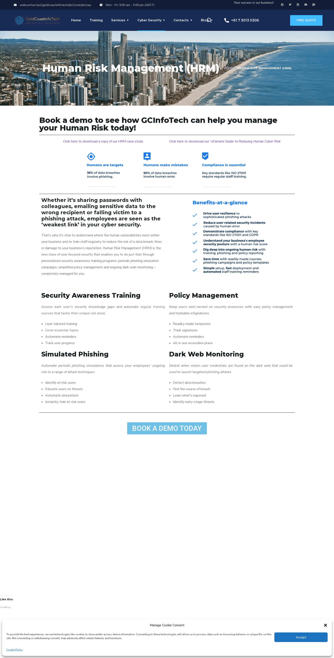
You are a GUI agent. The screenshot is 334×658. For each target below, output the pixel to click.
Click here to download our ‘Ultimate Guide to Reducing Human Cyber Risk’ (225, 141)
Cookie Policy (14, 649)
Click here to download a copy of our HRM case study (103, 141)
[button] (325, 625)
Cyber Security (149, 20)
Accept (301, 637)
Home (76, 20)
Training (96, 20)
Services (118, 20)
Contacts (181, 20)
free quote (306, 20)
